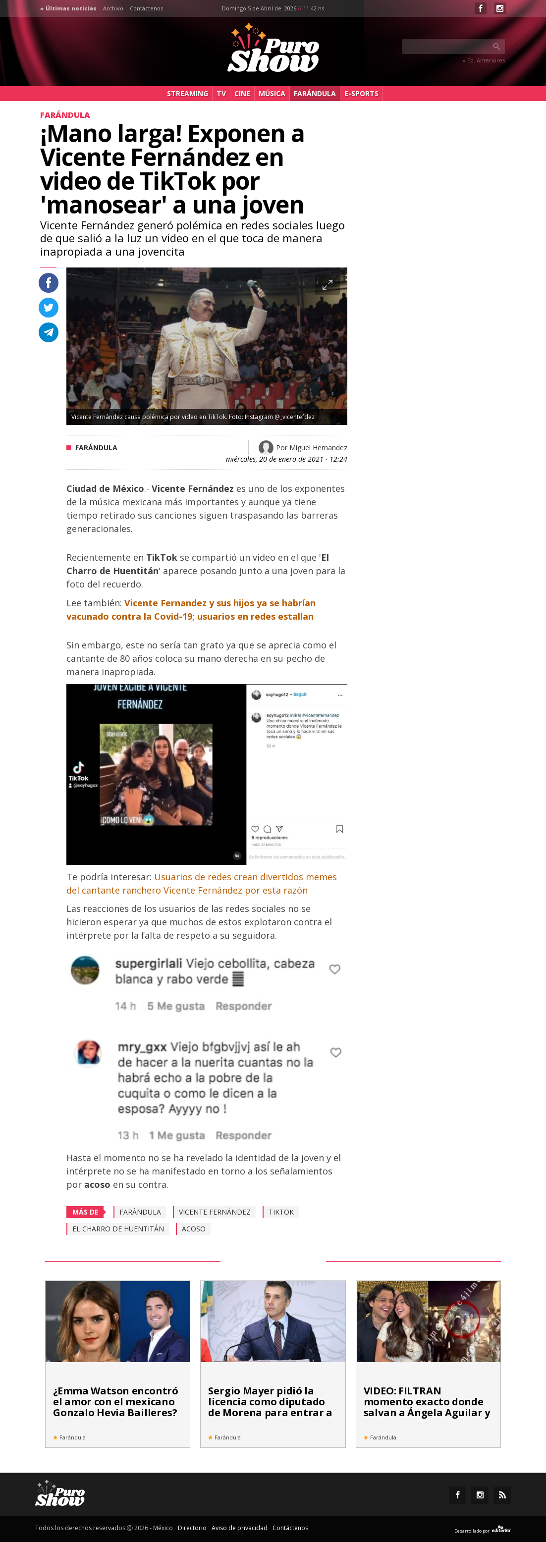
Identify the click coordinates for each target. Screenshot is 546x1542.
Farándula (315, 93)
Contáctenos (146, 8)
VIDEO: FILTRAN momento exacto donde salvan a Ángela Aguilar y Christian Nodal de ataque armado (427, 1412)
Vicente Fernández (215, 1212)
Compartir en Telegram (48, 332)
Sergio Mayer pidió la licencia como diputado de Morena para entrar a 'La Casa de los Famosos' (270, 1407)
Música (272, 93)
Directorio (192, 1528)
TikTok (281, 1212)
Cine (242, 93)
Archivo (113, 8)
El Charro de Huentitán (118, 1228)
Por (311, 447)
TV (221, 93)
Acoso (194, 1228)
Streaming (187, 93)
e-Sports (361, 93)
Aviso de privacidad (240, 1528)
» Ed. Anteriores (484, 60)
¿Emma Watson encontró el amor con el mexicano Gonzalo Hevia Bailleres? (115, 1401)
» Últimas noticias (68, 8)
